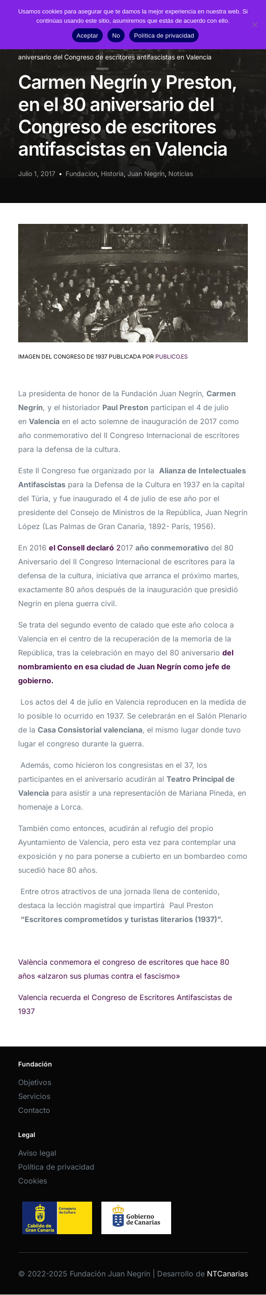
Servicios (34, 1096)
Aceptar (88, 35)
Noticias (180, 173)
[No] (254, 24)
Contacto (34, 1110)
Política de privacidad (56, 1166)
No (116, 35)
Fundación (81, 173)
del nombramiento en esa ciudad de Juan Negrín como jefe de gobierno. (125, 666)
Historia (112, 173)
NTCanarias (227, 1273)
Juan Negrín (146, 173)
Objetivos (34, 1082)
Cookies (32, 1180)
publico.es (171, 356)
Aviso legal (37, 1153)
